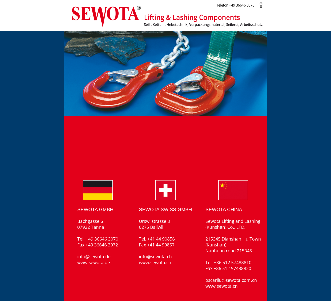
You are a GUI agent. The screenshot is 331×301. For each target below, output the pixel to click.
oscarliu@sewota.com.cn (231, 280)
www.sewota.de (93, 262)
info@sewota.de (94, 257)
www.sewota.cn (221, 286)
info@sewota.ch (155, 257)
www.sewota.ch (155, 262)
